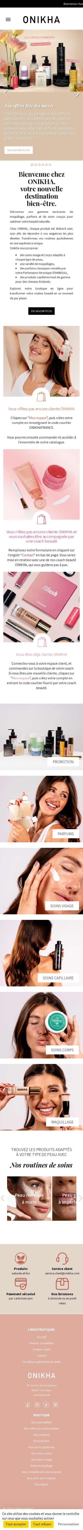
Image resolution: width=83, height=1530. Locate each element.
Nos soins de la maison (41, 1478)
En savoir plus (18, 150)
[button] (6, 93)
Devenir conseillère (41, 1343)
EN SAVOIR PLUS (41, 311)
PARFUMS (66, 833)
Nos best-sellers (41, 1422)
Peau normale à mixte (29, 1198)
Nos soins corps (41, 1453)
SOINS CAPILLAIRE (58, 977)
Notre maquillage (41, 1466)
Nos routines (42, 1435)
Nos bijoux (41, 1484)
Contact (28, 555)
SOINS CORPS (62, 1049)
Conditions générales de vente (41, 1362)
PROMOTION (63, 761)
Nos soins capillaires (41, 1447)
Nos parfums (41, 1441)
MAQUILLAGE (62, 1121)
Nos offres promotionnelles (41, 1428)
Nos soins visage (41, 1459)
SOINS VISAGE (62, 905)
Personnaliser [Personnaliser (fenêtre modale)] (68, 1524)
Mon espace (38, 417)
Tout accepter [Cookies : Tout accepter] (16, 1524)
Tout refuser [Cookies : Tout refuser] (42, 1524)
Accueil (41, 1337)
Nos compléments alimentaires (41, 1472)
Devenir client (41, 1349)
